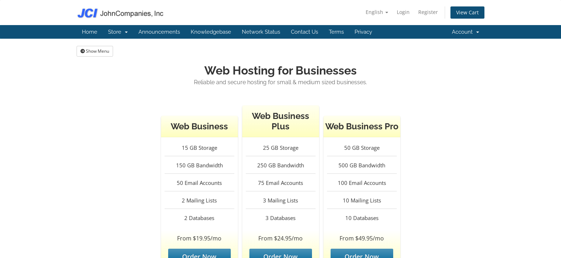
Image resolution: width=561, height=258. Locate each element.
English (377, 12)
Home (89, 32)
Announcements (159, 32)
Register (428, 12)
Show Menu (95, 51)
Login (403, 12)
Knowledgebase (211, 32)
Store (118, 32)
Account (465, 32)
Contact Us (304, 32)
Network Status (261, 32)
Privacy (363, 32)
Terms (336, 32)
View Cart (467, 12)
